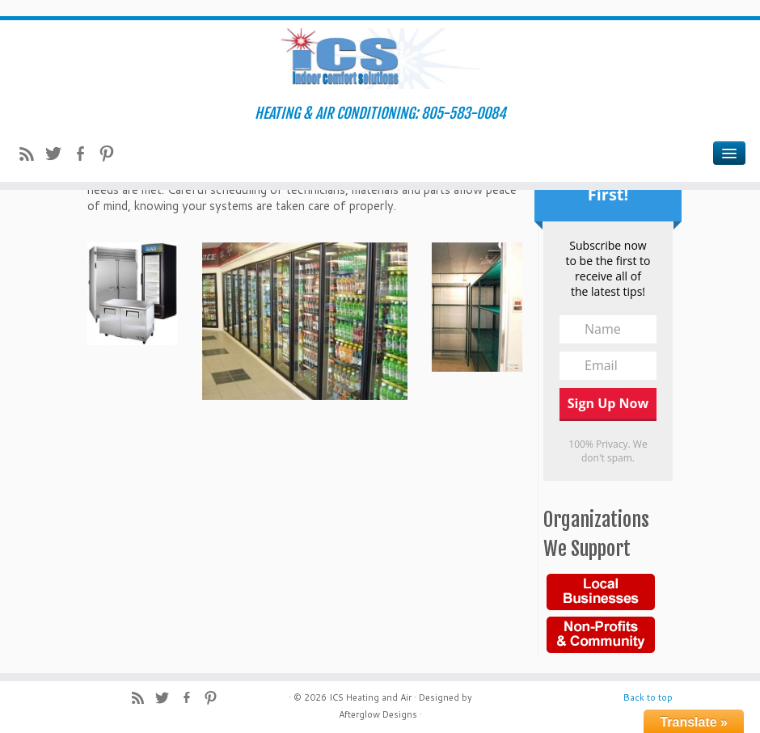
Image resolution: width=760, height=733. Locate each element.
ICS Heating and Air (370, 697)
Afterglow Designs (378, 714)
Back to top (648, 697)
